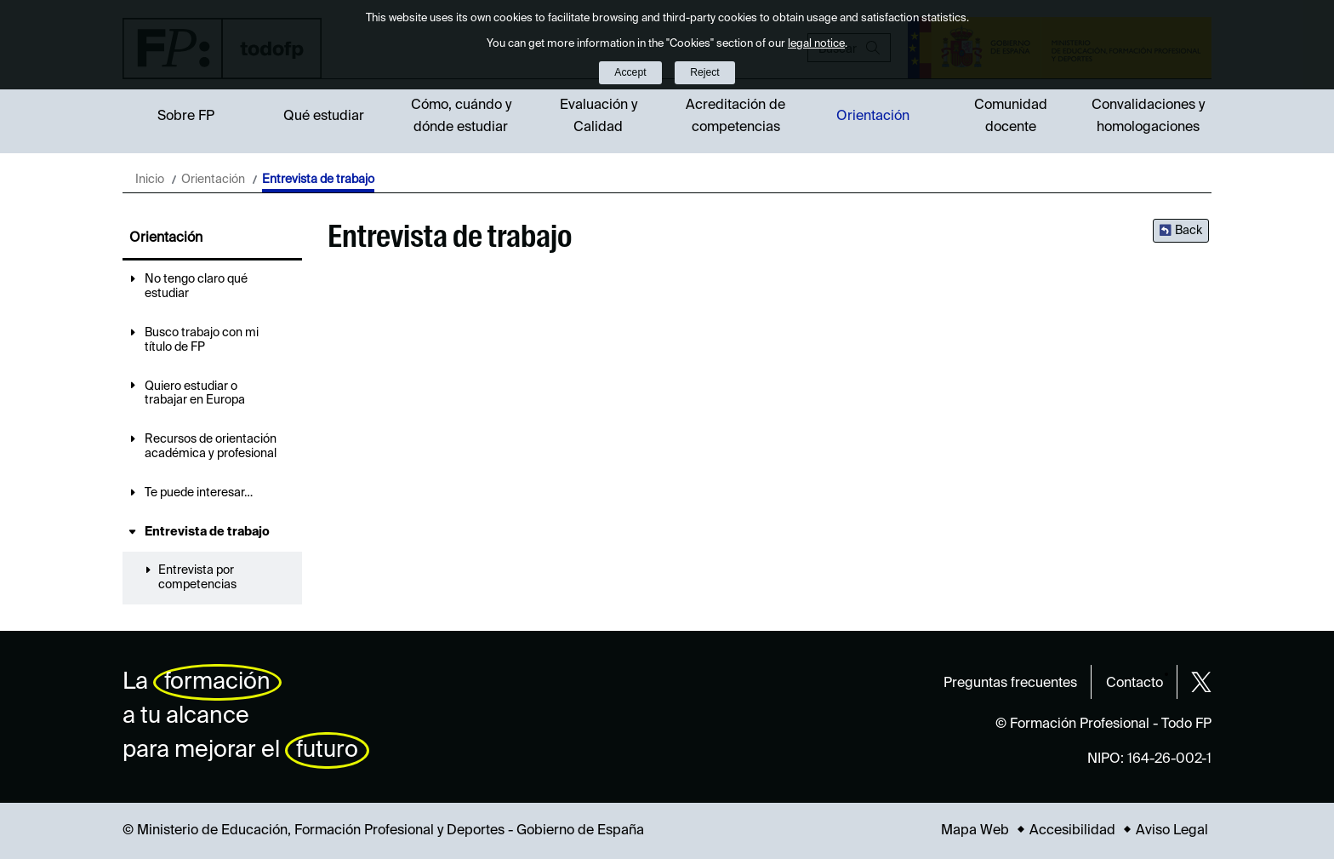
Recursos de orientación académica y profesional (210, 446)
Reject (704, 72)
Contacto (1134, 683)
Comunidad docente (1010, 117)
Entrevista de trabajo (207, 532)
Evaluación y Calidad (598, 117)
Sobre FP (185, 116)
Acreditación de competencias (735, 117)
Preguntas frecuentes (1010, 683)
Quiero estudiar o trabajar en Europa (195, 394)
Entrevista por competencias (197, 577)
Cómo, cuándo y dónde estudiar (461, 117)
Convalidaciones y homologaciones (1148, 117)
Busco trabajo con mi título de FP (202, 340)
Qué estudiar (323, 116)
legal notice (816, 43)
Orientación (872, 116)
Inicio (149, 180)
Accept (630, 72)
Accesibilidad (1072, 831)
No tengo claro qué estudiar (196, 286)
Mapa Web (975, 831)
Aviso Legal (1172, 831)
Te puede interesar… (199, 493)
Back (1188, 231)
